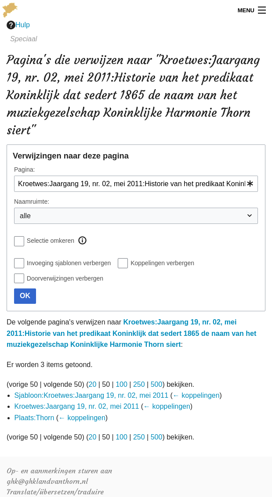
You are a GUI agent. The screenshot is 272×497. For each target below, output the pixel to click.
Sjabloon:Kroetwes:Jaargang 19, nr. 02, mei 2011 (91, 395)
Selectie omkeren (50, 240)
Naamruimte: (31, 201)
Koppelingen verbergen (162, 263)
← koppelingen (196, 395)
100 (121, 384)
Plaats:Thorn (34, 417)
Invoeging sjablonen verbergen (69, 263)
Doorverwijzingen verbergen (65, 278)
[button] (82, 241)
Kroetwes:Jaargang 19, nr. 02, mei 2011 (77, 406)
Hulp (18, 25)
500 (157, 384)
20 (93, 384)
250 (139, 384)
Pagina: (24, 169)
